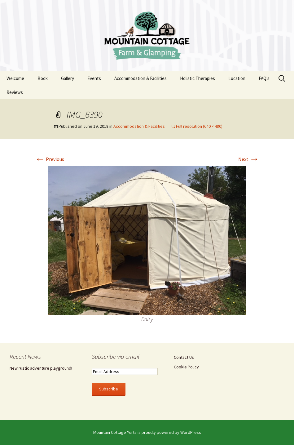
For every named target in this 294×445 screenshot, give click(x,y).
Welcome (15, 78)
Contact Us (184, 357)
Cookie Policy (186, 367)
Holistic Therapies (197, 78)
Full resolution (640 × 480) (199, 126)
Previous (49, 159)
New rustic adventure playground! (41, 368)
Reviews (15, 92)
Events (94, 78)
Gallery (67, 78)
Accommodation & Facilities (140, 78)
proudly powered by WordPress (171, 432)
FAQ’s (264, 78)
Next (248, 159)
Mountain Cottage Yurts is (117, 432)
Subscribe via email (115, 356)
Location (236, 78)
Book (42, 78)
